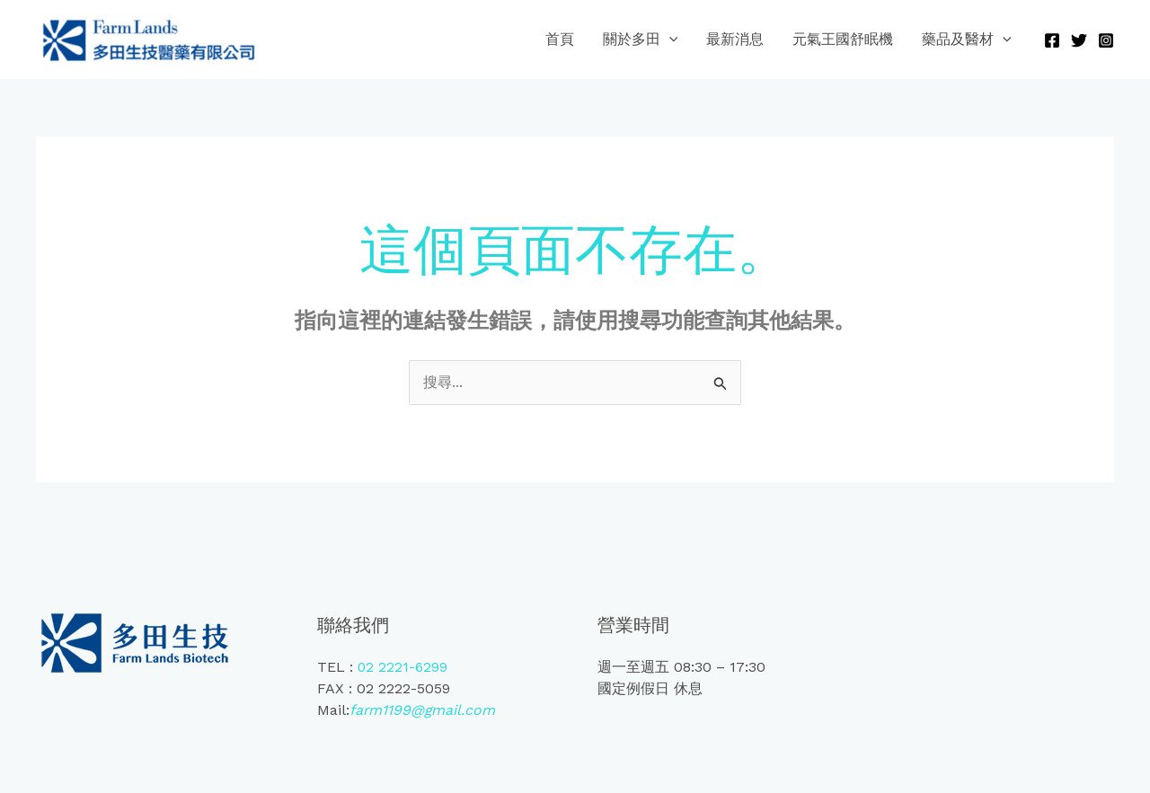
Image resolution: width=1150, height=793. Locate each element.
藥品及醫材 (967, 39)
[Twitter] (1079, 40)
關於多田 (640, 39)
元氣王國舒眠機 (842, 39)
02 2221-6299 (403, 666)
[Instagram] (1106, 40)
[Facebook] (1052, 40)
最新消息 (735, 39)
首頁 (559, 39)
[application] (669, 39)
